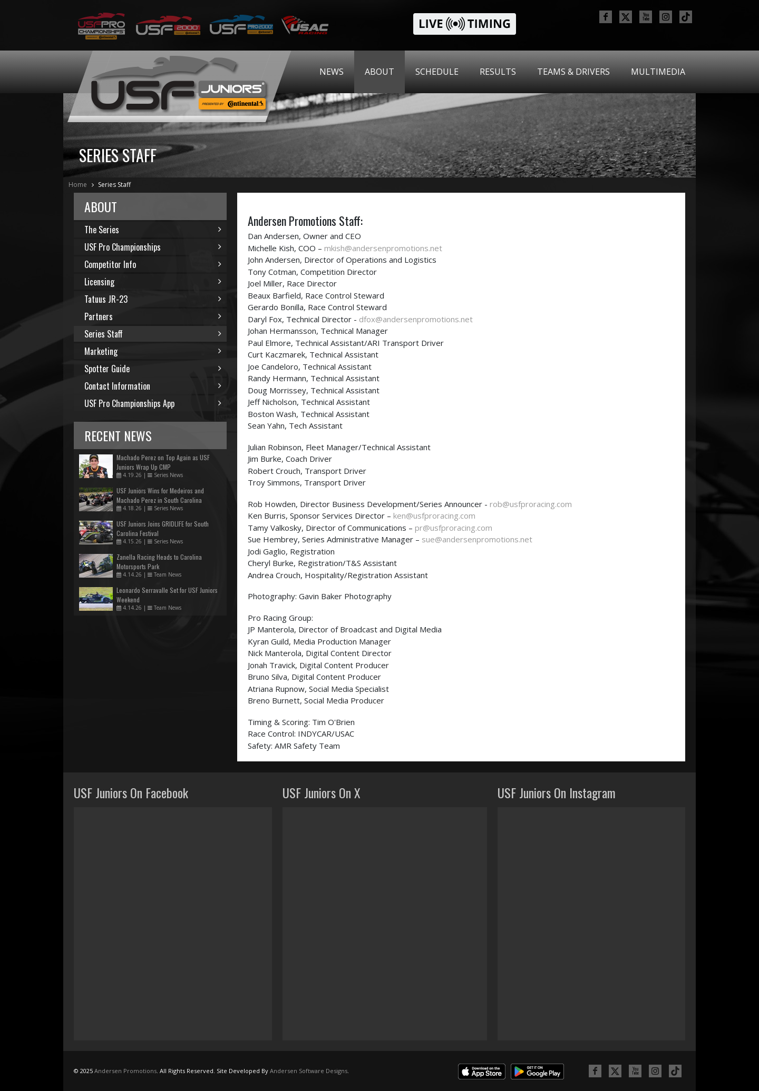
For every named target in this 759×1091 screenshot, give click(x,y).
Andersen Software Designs (308, 1071)
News (331, 71)
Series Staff (114, 184)
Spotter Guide (152, 368)
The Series (152, 229)
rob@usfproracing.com (531, 504)
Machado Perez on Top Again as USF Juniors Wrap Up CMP (163, 462)
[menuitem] (331, 72)
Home (78, 184)
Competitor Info (152, 264)
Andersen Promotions (125, 1071)
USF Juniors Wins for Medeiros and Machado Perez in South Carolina (160, 495)
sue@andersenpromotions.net (477, 539)
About (379, 71)
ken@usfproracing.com (434, 515)
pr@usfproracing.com (453, 527)
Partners (152, 316)
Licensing (152, 281)
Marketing (152, 351)
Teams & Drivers (573, 71)
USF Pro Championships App (152, 403)
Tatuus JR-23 (152, 299)
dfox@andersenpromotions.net (416, 319)
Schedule (437, 71)
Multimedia (658, 71)
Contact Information (152, 386)
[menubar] (502, 72)
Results (498, 71)
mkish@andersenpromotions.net (383, 248)
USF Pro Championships (152, 247)
